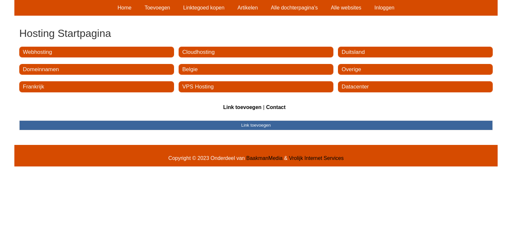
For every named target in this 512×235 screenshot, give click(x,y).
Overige (351, 69)
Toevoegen (157, 7)
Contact (276, 107)
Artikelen (247, 7)
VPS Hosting (198, 87)
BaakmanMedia (264, 158)
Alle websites (346, 7)
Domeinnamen (41, 69)
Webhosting (37, 52)
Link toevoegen (242, 107)
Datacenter (355, 87)
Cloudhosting (198, 52)
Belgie (190, 69)
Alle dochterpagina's (294, 7)
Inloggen (384, 7)
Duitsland (353, 52)
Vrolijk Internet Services (316, 158)
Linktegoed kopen (203, 7)
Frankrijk (33, 87)
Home (125, 7)
